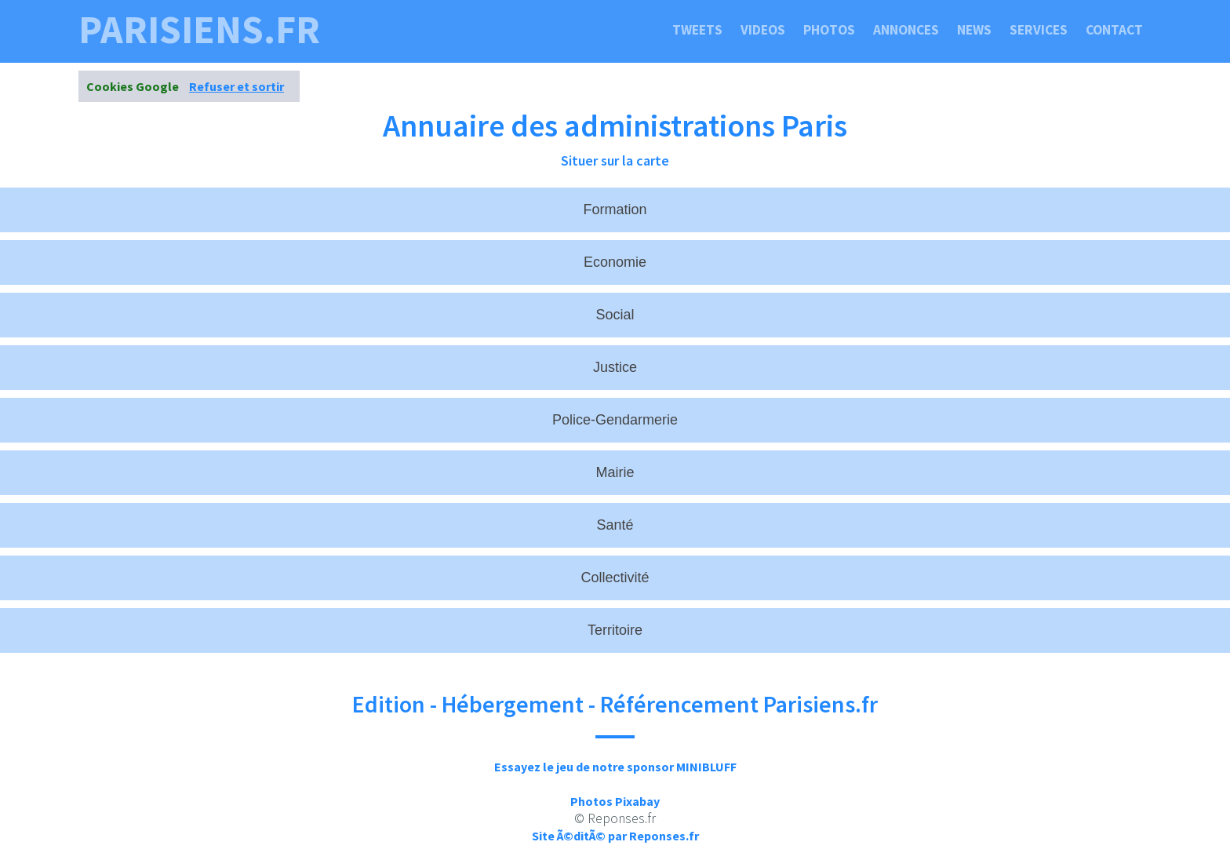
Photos (829, 29)
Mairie (614, 472)
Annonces (906, 29)
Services (1039, 29)
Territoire (615, 630)
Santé (614, 525)
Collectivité (614, 577)
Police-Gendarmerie (615, 420)
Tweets (697, 29)
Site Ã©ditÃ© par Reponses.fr (615, 836)
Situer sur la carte (615, 160)
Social (614, 314)
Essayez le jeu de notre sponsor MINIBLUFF (615, 766)
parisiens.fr (199, 29)
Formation (614, 209)
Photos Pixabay (615, 801)
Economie (615, 262)
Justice (615, 367)
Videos (763, 29)
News (974, 29)
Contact (1114, 29)
